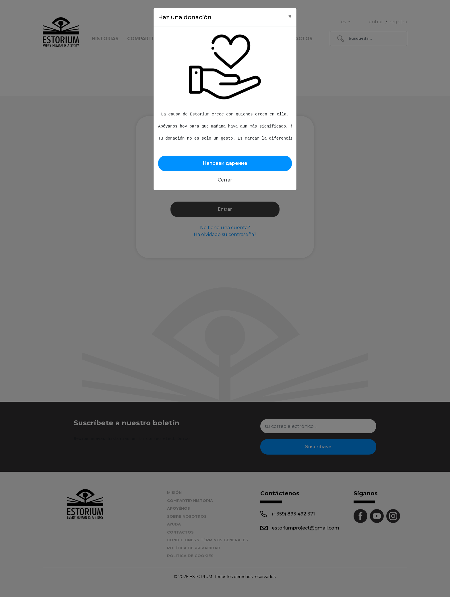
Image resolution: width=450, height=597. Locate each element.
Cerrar (225, 180)
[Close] (289, 16)
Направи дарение (225, 163)
